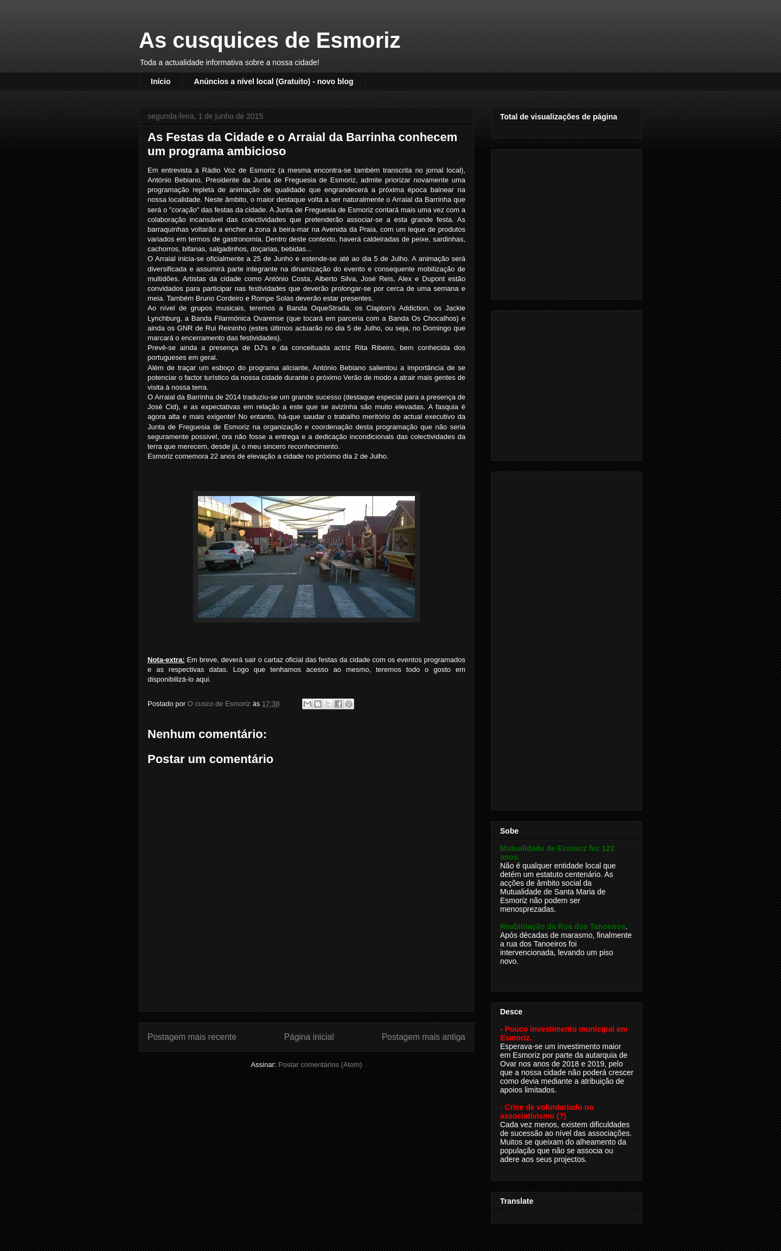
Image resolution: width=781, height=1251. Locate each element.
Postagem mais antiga (423, 1037)
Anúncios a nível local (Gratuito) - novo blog (274, 81)
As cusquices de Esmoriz (269, 40)
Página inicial (309, 1037)
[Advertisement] (568, 221)
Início (161, 81)
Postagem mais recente (192, 1037)
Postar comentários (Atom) (320, 1065)
